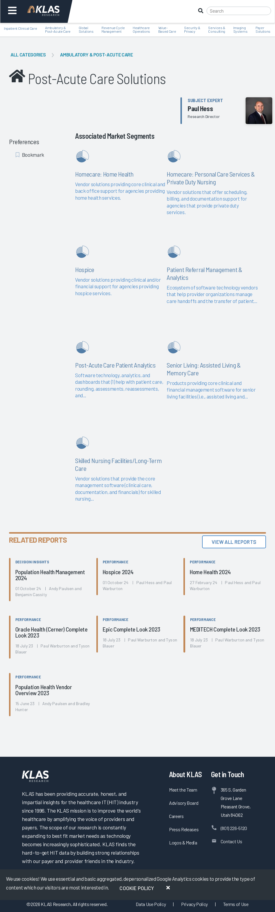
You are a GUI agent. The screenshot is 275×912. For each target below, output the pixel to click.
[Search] (239, 11)
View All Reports (234, 542)
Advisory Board (183, 803)
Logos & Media (183, 842)
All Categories (28, 54)
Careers (176, 816)
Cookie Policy (136, 888)
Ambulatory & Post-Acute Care (96, 54)
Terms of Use (236, 904)
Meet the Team (183, 789)
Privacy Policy (194, 904)
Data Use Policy (151, 904)
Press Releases (183, 829)
